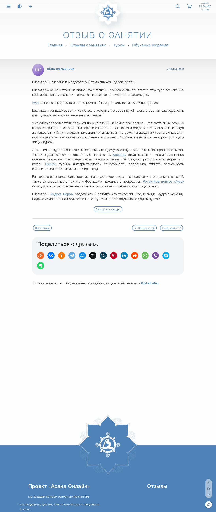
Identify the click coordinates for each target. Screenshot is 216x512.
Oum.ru (50, 164)
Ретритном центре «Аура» (163, 181)
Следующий (171, 228)
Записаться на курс (108, 209)
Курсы (119, 45)
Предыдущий (144, 228)
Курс (36, 103)
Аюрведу (119, 155)
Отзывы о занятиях (88, 45)
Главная (55, 45)
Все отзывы (42, 228)
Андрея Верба (61, 194)
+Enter (150, 283)
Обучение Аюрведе (150, 45)
